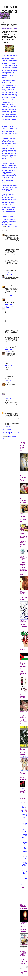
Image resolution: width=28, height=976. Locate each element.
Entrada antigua (15, 432)
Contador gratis (22, 629)
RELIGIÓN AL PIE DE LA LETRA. (24, 867)
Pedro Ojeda (12, 146)
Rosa (22, 788)
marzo (23, 810)
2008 (22, 884)
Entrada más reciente (6, 432)
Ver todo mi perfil (23, 794)
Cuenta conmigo (9, 11)
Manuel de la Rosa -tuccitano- (11, 274)
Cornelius (5, 55)
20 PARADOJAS (24, 842)
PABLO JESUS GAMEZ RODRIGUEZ (10, 307)
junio (23, 807)
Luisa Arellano (8, 351)
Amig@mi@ (7, 285)
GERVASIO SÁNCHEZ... (24, 839)
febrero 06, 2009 (8, 426)
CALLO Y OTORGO (24, 878)
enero (23, 813)
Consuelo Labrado (9, 233)
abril (23, 809)
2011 (22, 801)
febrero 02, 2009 (8, 398)
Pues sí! (24, 831)
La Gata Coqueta (9, 392)
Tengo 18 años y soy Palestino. (24, 847)
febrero (24, 811)
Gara (6, 382)
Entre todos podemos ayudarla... (24, 835)
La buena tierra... (24, 860)
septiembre (24, 803)
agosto (24, 806)
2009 (22, 802)
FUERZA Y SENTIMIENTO (24, 863)
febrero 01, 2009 (8, 380)
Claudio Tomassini (9, 411)
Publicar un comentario (7, 429)
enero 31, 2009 (8, 245)
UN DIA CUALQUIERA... (24, 882)
